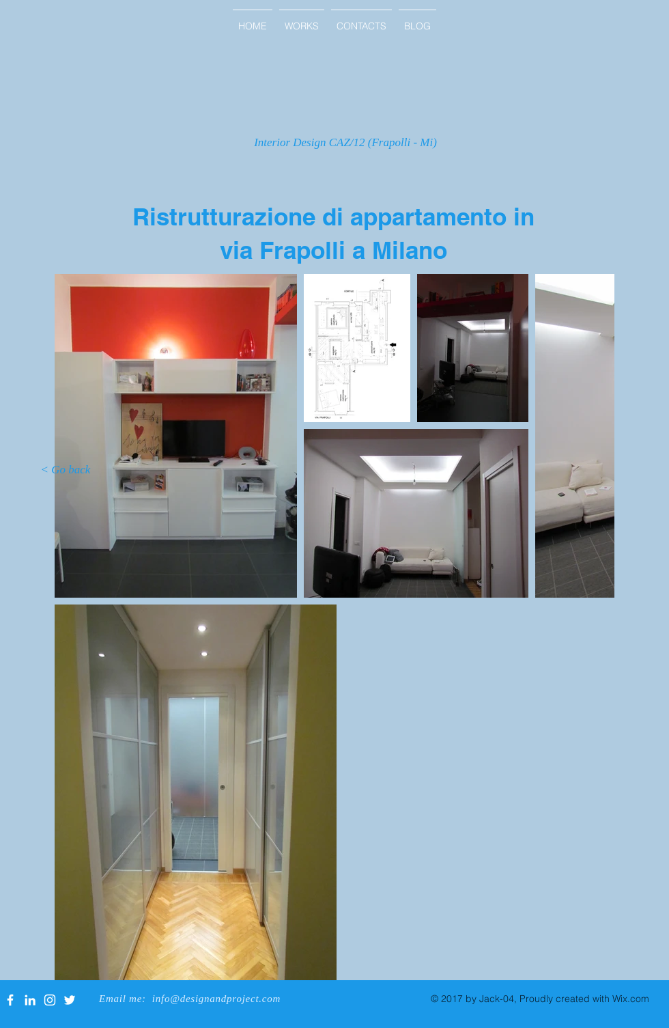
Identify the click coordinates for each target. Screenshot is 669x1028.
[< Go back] (65, 470)
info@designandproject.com (216, 998)
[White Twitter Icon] (69, 1000)
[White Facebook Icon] (10, 1000)
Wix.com (630, 998)
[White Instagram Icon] (49, 1000)
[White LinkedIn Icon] (30, 1000)
